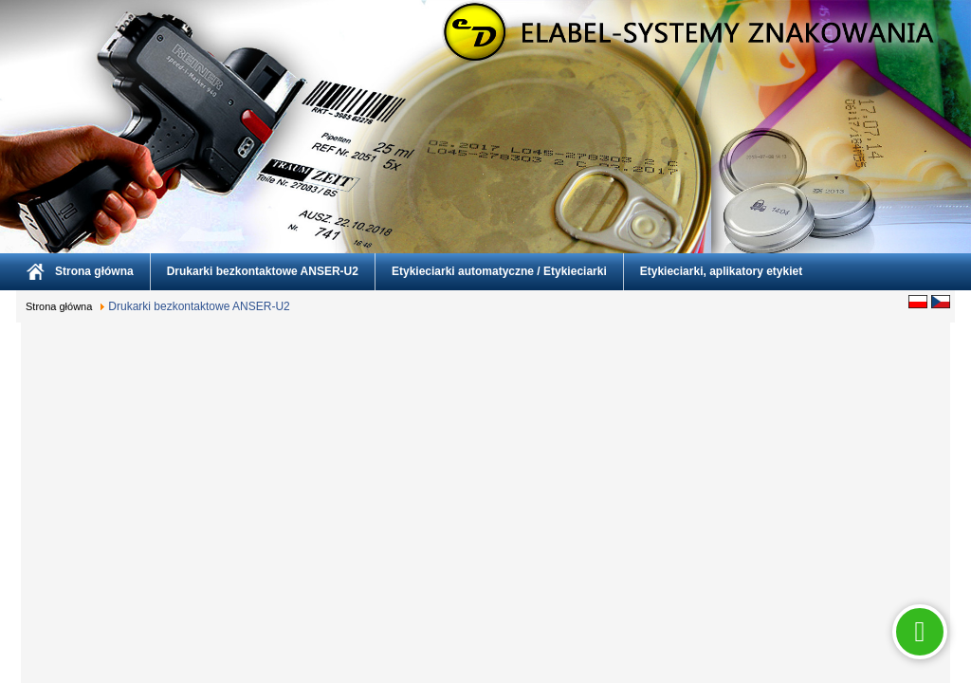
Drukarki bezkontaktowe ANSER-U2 (262, 271)
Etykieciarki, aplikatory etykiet (721, 271)
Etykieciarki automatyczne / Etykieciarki (499, 271)
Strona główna (94, 271)
